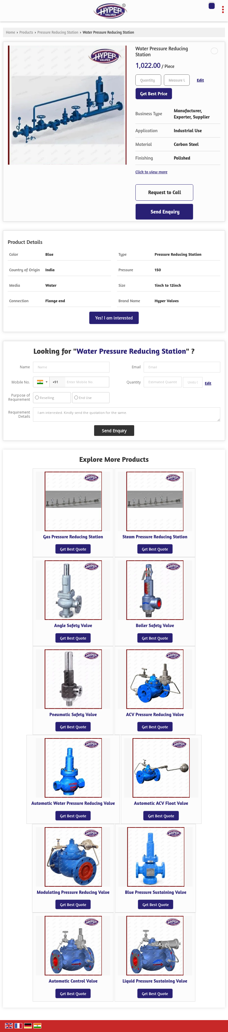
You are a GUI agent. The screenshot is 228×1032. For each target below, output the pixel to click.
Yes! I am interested (114, 318)
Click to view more (151, 171)
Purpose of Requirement (19, 397)
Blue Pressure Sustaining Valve (155, 892)
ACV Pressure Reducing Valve (155, 714)
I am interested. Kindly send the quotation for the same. (126, 414)
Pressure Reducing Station (57, 32)
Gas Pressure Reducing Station (73, 537)
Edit (200, 79)
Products (26, 32)
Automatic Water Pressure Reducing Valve (73, 803)
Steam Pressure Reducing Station (155, 537)
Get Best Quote (73, 548)
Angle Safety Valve (73, 625)
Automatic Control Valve (73, 981)
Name (25, 367)
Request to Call (164, 192)
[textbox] (177, 80)
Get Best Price (153, 93)
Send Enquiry (165, 211)
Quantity (133, 382)
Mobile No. (21, 382)
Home (10, 32)
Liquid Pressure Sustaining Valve (155, 981)
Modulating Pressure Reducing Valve (73, 892)
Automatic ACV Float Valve (161, 803)
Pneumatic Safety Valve (73, 714)
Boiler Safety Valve (155, 625)
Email (136, 367)
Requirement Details (19, 414)
